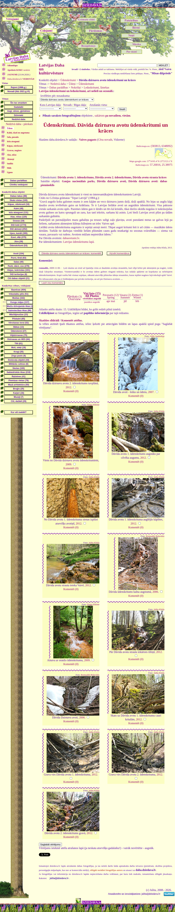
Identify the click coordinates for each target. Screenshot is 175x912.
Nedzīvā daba (58, 83)
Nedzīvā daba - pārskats (19, 124)
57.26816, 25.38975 (153, 164)
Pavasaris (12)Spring (111, 296)
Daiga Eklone (93, 405)
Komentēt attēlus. (72, 320)
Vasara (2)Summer (125, 296)
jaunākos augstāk (92, 302)
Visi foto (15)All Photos (92, 296)
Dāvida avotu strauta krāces (149, 177)
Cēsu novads (105, 139)
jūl (125, 301)
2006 (155, 591)
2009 (68, 464)
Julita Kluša (94, 341)
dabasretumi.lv (71, 238)
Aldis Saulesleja (157, 336)
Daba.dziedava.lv (20, 79)
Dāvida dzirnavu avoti (111, 181)
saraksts (18, 70)
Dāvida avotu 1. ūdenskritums (76, 177)
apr (108, 301)
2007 (151, 392)
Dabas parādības (58, 87)
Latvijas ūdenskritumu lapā (78, 241)
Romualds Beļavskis (155, 536)
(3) (74, 298)
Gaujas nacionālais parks (78, 181)
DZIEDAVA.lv (92, 5)
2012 (68, 387)
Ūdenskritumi (68, 80)
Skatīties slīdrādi (49, 320)
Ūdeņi (72, 83)
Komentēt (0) (70, 391)
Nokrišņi (76, 87)
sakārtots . (113, 115)
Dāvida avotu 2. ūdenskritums (113, 177)
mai (113, 301)
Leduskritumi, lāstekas (96, 87)
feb (137, 301)
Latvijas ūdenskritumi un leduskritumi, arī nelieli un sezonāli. (76, 91)
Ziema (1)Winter (137, 296)
